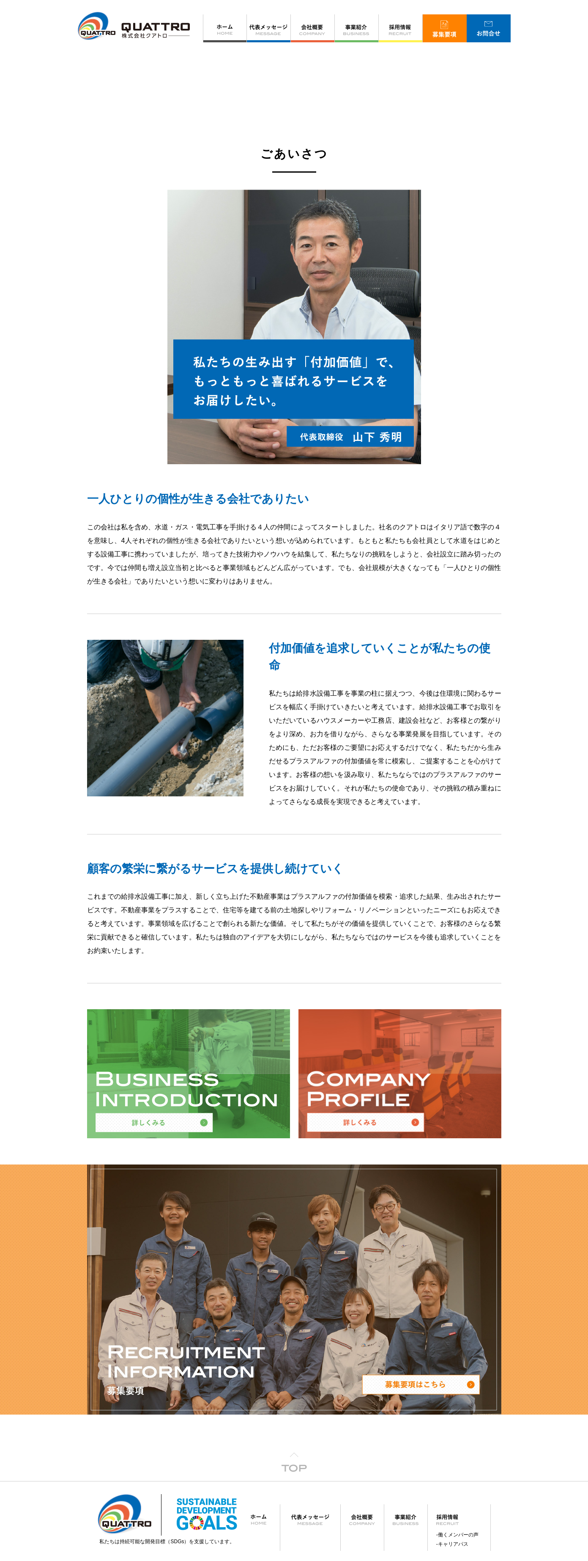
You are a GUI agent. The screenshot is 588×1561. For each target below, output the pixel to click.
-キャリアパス (452, 1452)
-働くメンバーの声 (457, 1443)
